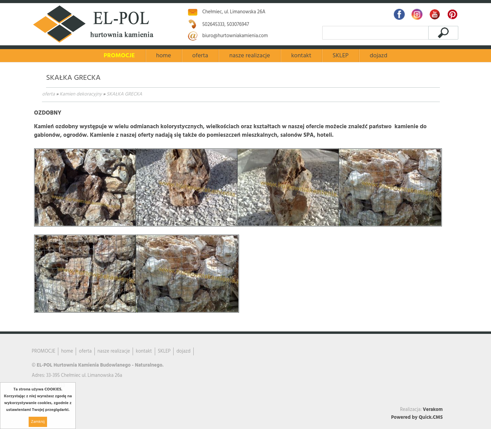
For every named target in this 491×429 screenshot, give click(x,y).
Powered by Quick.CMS (417, 417)
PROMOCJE (119, 56)
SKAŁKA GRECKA (124, 94)
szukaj (443, 32)
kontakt (301, 56)
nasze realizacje (249, 56)
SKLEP (340, 56)
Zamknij (38, 421)
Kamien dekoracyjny (81, 94)
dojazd (378, 56)
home (163, 56)
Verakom (433, 410)
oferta (48, 94)
